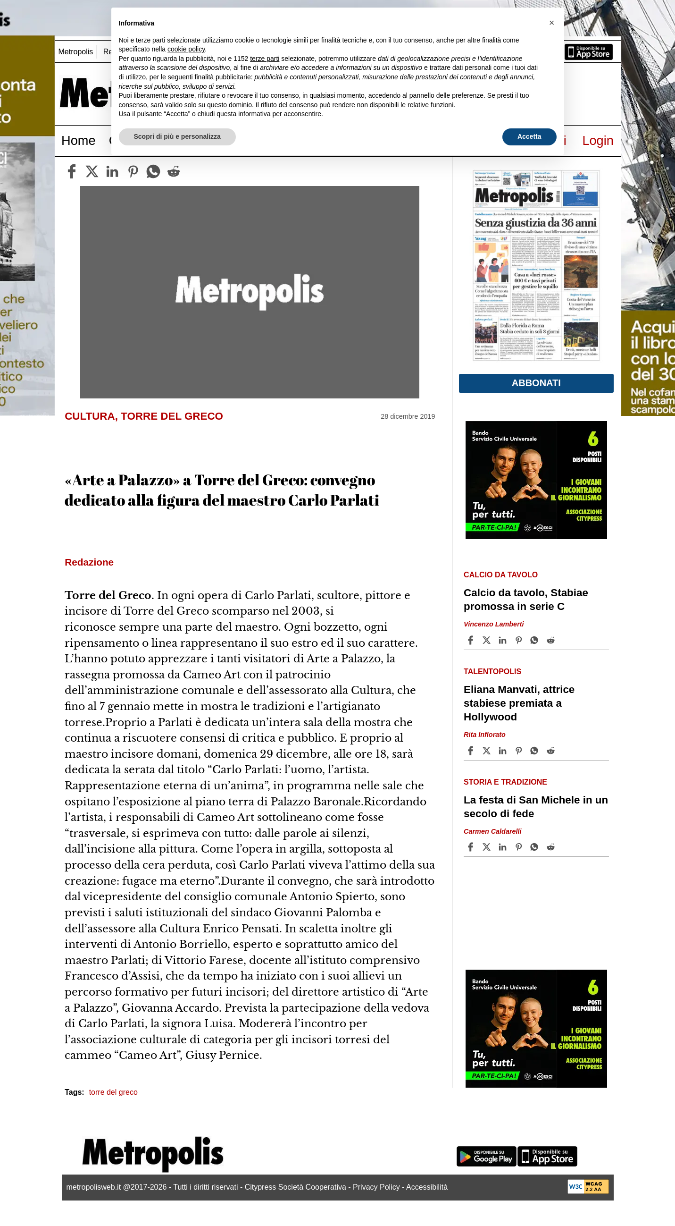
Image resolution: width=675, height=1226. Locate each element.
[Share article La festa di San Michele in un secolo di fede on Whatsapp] (536, 847)
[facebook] (71, 171)
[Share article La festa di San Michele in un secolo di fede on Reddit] (552, 847)
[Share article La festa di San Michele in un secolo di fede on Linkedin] (503, 847)
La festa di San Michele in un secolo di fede (536, 807)
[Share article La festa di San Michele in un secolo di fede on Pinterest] (519, 847)
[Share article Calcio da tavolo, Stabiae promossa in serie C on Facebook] (471, 640)
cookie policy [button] (186, 49)
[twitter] (92, 171)
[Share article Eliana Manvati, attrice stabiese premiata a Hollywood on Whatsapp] (536, 750)
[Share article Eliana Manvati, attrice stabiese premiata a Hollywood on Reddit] (552, 750)
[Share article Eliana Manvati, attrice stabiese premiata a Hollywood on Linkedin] (503, 750)
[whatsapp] (153, 171)
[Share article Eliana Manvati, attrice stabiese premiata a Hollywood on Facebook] (471, 750)
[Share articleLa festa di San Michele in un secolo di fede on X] (487, 847)
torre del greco (113, 1092)
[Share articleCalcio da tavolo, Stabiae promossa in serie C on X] (487, 640)
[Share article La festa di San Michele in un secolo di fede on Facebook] (471, 847)
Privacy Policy (376, 1187)
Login (598, 140)
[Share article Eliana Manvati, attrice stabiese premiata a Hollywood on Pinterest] (519, 750)
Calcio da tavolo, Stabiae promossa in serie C (526, 599)
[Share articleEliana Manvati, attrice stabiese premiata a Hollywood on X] (487, 750)
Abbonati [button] (536, 383)
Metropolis (75, 52)
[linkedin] (112, 171)
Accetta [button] (529, 136)
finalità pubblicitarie (223, 77)
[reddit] (173, 171)
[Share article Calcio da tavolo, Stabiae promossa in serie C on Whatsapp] (536, 640)
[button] (551, 22)
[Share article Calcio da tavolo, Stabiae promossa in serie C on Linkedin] (503, 640)
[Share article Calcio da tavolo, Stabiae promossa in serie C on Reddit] (552, 640)
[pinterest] (133, 171)
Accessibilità (427, 1187)
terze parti (264, 58)
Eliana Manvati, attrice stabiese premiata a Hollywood (519, 703)
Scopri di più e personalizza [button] (177, 136)
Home (78, 140)
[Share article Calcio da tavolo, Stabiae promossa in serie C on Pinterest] (519, 640)
